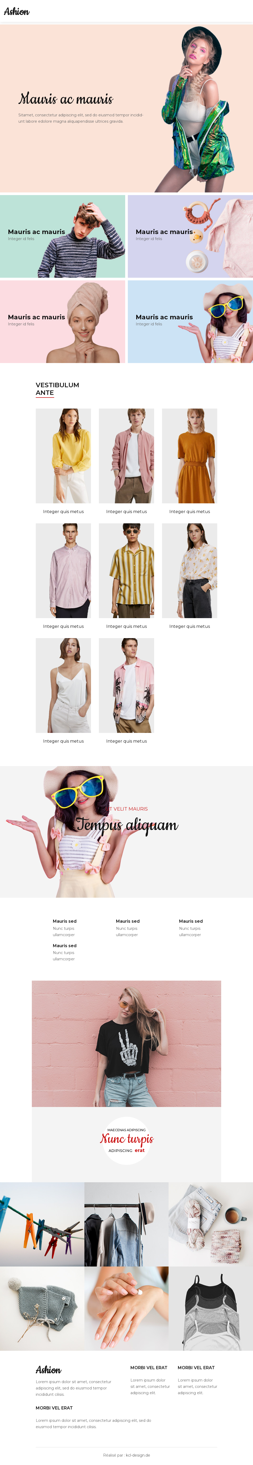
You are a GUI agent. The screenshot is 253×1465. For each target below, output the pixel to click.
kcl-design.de (138, 1455)
